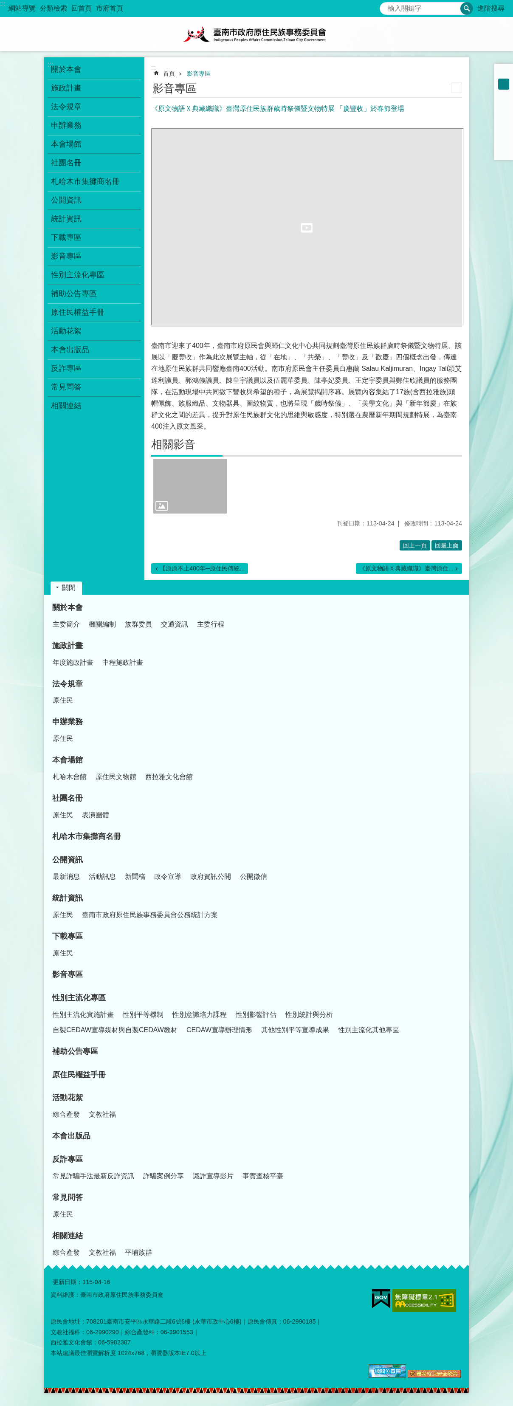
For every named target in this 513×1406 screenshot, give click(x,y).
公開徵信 (253, 876)
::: (3, 3)
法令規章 (67, 684)
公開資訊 (67, 859)
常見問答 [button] (66, 387)
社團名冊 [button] (66, 162)
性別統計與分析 (309, 1014)
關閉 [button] (69, 587)
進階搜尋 (491, 8)
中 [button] (503, 84)
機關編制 (102, 624)
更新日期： (67, 1282)
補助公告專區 (74, 293)
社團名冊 (67, 798)
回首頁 (81, 8)
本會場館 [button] (66, 144)
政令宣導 (167, 876)
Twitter (503, 128)
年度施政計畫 (73, 662)
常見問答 (67, 1197)
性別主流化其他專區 (368, 1029)
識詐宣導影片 (213, 1176)
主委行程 (210, 624)
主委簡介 (66, 624)
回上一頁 (415, 545)
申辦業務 (67, 721)
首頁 (169, 73)
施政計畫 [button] (66, 88)
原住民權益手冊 (77, 312)
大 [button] (503, 95)
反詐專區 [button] (66, 368)
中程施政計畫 (122, 662)
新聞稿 (135, 876)
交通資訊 (174, 624)
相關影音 (173, 444)
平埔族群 (138, 1252)
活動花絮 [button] (66, 331)
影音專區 (66, 256)
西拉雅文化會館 (169, 776)
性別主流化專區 (79, 998)
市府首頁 (109, 8)
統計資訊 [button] (66, 219)
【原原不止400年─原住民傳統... (202, 568)
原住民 (63, 700)
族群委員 (138, 624)
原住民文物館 (116, 776)
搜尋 (386, 6)
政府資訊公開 (210, 876)
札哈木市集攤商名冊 (85, 181)
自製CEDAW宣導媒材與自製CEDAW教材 (115, 1029)
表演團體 (95, 815)
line (503, 139)
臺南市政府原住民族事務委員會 (256, 34)
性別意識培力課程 (199, 1014)
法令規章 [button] (66, 106)
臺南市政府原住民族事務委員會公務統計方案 (150, 914)
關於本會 (67, 607)
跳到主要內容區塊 (4, 4)
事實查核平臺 (262, 1176)
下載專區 (67, 936)
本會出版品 (70, 349)
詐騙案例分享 (163, 1176)
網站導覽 (22, 8)
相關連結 (67, 1235)
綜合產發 (66, 1114)
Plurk (503, 117)
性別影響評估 (256, 1014)
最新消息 (66, 876)
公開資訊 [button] (66, 200)
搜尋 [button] (466, 8)
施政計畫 (67, 645)
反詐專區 (67, 1159)
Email (503, 150)
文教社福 (102, 1114)
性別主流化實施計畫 (83, 1014)
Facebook (503, 106)
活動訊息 (102, 876)
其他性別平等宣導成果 (295, 1029)
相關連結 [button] (66, 405)
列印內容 (456, 87)
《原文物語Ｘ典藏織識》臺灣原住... (406, 568)
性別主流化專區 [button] (77, 275)
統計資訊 (67, 898)
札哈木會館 (70, 776)
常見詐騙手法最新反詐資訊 (93, 1176)
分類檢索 (53, 8)
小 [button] (503, 73)
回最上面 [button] (447, 545)
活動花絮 (67, 1097)
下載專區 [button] (66, 237)
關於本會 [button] (66, 69)
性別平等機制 (143, 1014)
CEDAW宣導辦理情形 (219, 1029)
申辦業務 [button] (66, 125)
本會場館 (67, 760)
